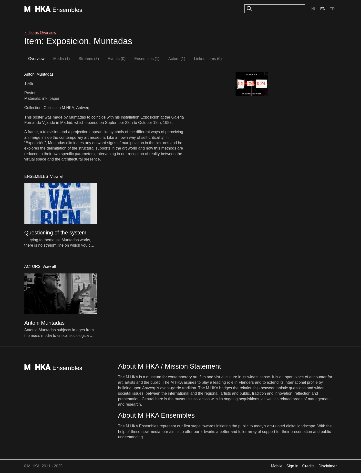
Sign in (292, 466)
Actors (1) (176, 59)
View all (56, 176)
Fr (332, 9)
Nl (313, 9)
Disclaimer (328, 466)
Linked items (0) (208, 59)
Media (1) (61, 59)
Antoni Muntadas (39, 74)
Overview (36, 59)
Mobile (276, 466)
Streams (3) (89, 59)
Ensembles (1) (146, 59)
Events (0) (116, 59)
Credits (308, 466)
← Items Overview (40, 32)
